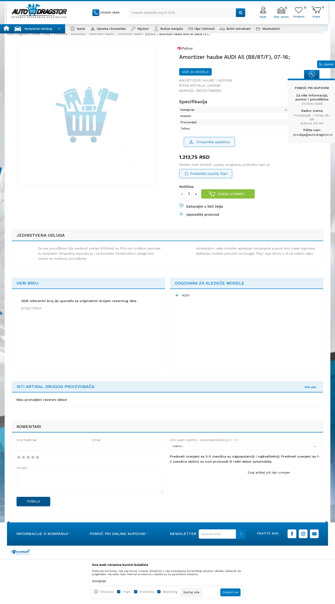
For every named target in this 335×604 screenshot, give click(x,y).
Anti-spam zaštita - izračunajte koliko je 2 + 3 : (204, 446)
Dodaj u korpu (231, 197)
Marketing (170, 592)
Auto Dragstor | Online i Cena (28, 34)
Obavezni (107, 592)
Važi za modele (195, 74)
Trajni (127, 592)
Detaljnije (99, 581)
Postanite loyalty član (208, 177)
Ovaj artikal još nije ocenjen (269, 479)
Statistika (147, 592)
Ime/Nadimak (27, 446)
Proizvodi (60, 34)
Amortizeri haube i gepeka (136, 34)
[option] (88, 117)
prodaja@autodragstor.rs (312, 134)
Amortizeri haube (101, 34)
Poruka (22, 474)
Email (96, 446)
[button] (187, 12)
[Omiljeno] (299, 16)
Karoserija (78, 34)
